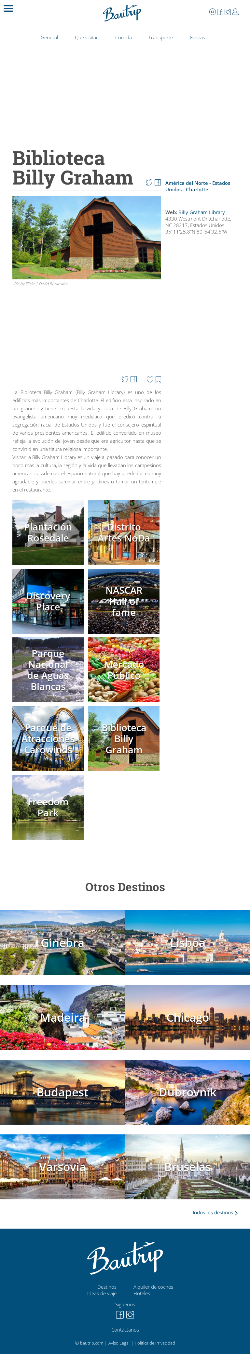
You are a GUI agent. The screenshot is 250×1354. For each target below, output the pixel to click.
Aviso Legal (119, 1343)
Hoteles (141, 1293)
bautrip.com (91, 1343)
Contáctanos (125, 1329)
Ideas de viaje (102, 1293)
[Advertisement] (203, 415)
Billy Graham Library (201, 212)
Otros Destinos (125, 886)
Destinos (107, 1287)
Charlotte (197, 189)
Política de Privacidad (155, 1343)
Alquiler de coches (153, 1287)
